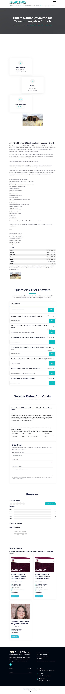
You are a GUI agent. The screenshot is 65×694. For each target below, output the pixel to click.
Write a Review (50, 503)
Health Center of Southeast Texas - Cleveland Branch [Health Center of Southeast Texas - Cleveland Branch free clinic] (42, 577)
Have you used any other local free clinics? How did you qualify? (29, 359)
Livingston (23, 25)
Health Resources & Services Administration (43, 657)
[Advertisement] (32, 44)
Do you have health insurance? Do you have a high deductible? (28, 337)
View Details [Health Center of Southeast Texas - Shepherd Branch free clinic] (14, 596)
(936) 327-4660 (32, 88)
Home (14, 25)
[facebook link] (10, 664)
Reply (52, 320)
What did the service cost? (18, 452)
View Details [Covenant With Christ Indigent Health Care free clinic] (14, 636)
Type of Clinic (15, 459)
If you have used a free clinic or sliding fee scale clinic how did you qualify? (32, 326)
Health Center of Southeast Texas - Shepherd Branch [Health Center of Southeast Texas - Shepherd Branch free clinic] (18, 577)
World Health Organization (42, 654)
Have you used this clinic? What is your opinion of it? (25, 368)
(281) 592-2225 (31, 90)
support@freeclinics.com (49, 5)
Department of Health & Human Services (46, 661)
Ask (51, 309)
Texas (18, 25)
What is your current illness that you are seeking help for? (27, 316)
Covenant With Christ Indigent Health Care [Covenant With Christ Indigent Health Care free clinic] (20, 623)
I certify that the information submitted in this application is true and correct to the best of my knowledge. (32, 478)
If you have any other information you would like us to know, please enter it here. (32, 348)
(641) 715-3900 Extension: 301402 (32, 5)
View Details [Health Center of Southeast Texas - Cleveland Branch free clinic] (38, 596)
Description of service (17, 466)
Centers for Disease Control (43, 652)
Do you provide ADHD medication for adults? (23, 378)
